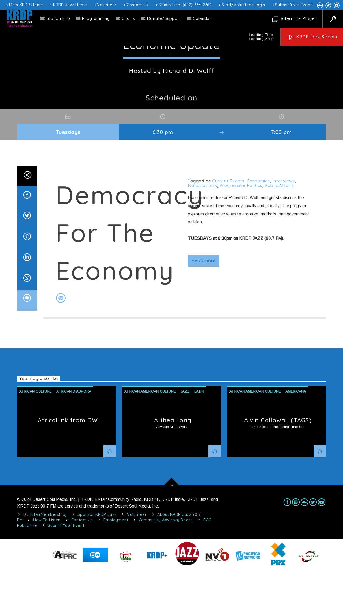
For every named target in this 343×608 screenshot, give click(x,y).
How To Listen (47, 558)
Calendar (202, 18)
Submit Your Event (291, 4)
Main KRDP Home (24, 4)
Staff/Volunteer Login (241, 4)
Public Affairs (279, 224)
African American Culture (150, 430)
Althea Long (172, 458)
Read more (203, 299)
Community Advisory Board (166, 558)
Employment (115, 558)
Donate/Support (164, 18)
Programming (96, 18)
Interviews (284, 219)
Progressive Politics (240, 224)
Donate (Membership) (45, 553)
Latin (199, 430)
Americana (295, 430)
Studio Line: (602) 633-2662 (183, 4)
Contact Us (135, 4)
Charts (128, 18)
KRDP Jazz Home (68, 4)
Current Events (228, 219)
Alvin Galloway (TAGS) (278, 458)
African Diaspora (73, 430)
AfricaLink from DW (68, 458)
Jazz (184, 430)
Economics (258, 219)
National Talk (202, 224)
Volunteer (105, 4)
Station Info (58, 18)
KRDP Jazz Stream (312, 37)
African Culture (35, 430)
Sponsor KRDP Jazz (96, 553)
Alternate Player (294, 19)
